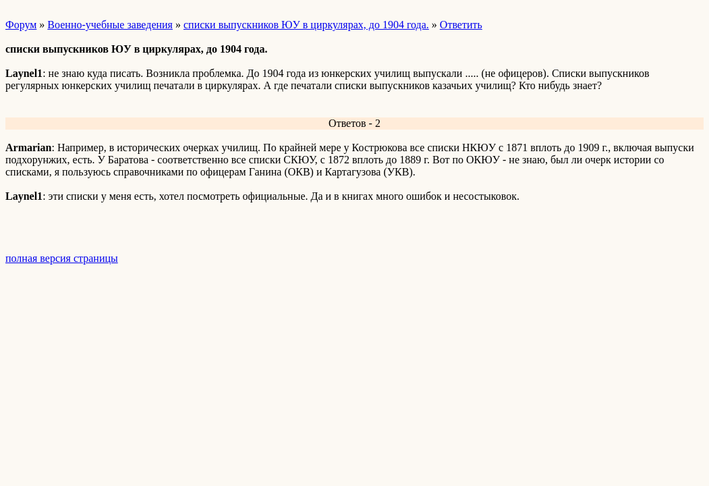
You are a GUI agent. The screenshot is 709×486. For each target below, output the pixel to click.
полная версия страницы (61, 258)
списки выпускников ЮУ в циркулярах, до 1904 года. (306, 24)
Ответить (461, 24)
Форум (20, 24)
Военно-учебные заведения (110, 24)
